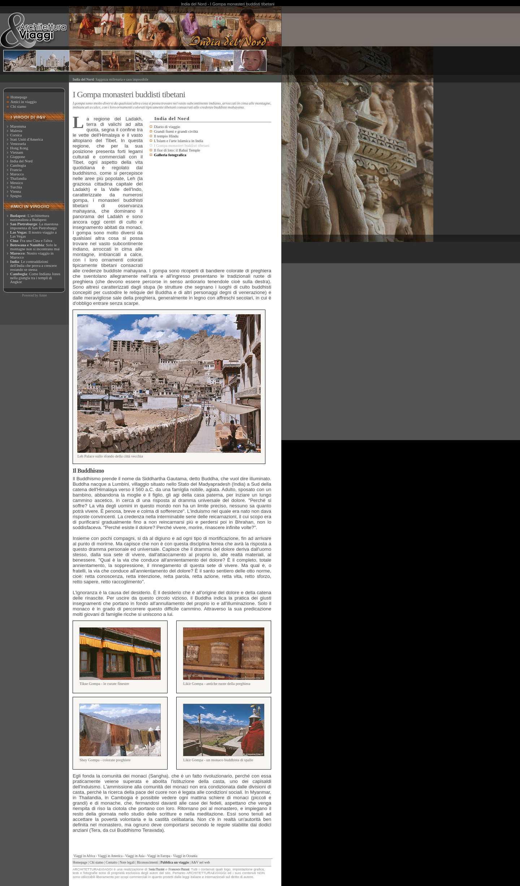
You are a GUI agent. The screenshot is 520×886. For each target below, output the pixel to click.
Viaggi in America (110, 856)
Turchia (16, 187)
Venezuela (18, 144)
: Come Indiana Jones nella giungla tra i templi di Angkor (35, 278)
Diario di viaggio (167, 127)
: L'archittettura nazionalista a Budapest (29, 218)
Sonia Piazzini (156, 869)
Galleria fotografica (170, 155)
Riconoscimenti (147, 862)
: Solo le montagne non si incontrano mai (35, 247)
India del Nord (21, 161)
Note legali (127, 862)
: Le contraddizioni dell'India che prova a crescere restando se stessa (33, 266)
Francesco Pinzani (179, 869)
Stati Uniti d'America (26, 139)
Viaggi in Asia (134, 856)
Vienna (15, 191)
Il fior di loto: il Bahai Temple (177, 150)
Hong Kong (19, 148)
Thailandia (18, 178)
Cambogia (18, 165)
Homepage (18, 97)
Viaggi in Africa (84, 856)
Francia (16, 170)
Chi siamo (18, 106)
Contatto (111, 862)
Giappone (17, 157)
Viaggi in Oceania (185, 856)
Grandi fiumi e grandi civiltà (176, 131)
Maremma (18, 126)
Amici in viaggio (23, 102)
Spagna (15, 196)
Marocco (17, 174)
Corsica (16, 135)
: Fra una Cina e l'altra (31, 241)
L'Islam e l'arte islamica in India (178, 141)
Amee (43, 295)
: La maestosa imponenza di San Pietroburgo (34, 226)
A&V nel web (200, 862)
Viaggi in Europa (158, 856)
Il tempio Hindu (166, 136)
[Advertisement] (210, 213)
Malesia (16, 131)
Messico (16, 183)
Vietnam (16, 152)
